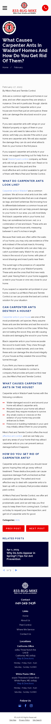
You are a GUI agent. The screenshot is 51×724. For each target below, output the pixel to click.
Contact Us (25, 634)
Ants (17, 520)
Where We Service (25, 629)
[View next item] (16, 570)
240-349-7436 (25, 603)
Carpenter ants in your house (17, 317)
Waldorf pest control (18, 159)
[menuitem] (12, 720)
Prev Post (13, 528)
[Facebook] (25, 705)
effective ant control (12, 436)
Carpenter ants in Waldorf (15, 191)
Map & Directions (25, 658)
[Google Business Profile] (19, 705)
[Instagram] (31, 705)
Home (25, 616)
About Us (25, 620)
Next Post (37, 528)
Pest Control (25, 625)
